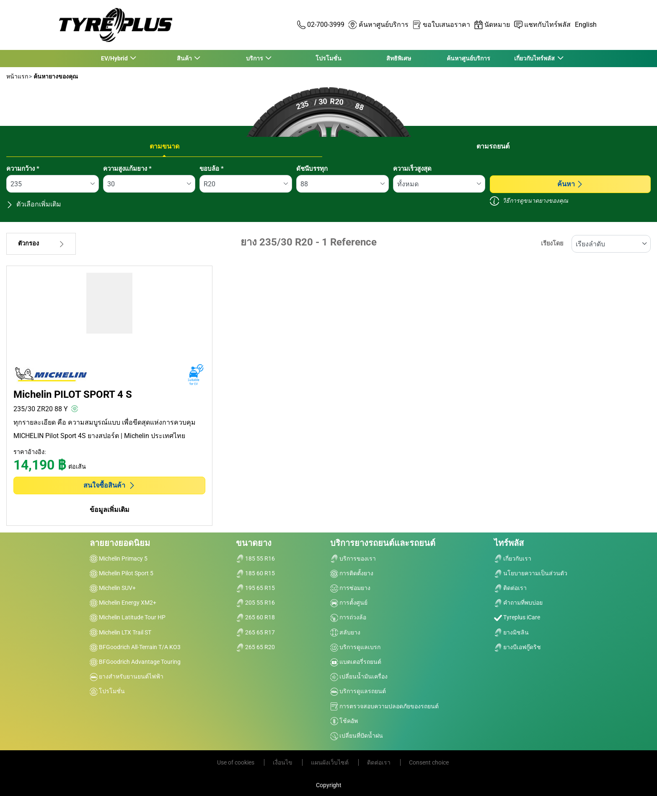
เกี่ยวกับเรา (512, 558)
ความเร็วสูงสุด (412, 168)
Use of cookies (236, 762)
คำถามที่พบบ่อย (518, 602)
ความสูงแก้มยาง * (127, 168)
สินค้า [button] (184, 58)
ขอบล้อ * (211, 168)
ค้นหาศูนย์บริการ (468, 58)
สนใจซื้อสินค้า (109, 485)
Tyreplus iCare (517, 617)
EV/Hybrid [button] (115, 58)
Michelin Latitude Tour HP (128, 617)
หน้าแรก (17, 76)
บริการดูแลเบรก (355, 647)
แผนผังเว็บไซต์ (330, 762)
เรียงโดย (552, 243)
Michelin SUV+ (113, 588)
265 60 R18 (255, 617)
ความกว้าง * (22, 168)
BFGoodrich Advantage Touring (135, 661)
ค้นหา (570, 184)
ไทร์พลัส (509, 543)
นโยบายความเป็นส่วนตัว (530, 573)
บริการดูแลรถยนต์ (358, 691)
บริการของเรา (353, 558)
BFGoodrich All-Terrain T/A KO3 (135, 647)
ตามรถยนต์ (493, 146)
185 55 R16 (255, 558)
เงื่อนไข (283, 762)
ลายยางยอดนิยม (120, 543)
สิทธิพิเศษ (398, 58)
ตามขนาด (164, 146)
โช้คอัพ (344, 721)
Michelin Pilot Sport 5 (121, 573)
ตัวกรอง (41, 243)
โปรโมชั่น (328, 58)
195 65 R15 (255, 588)
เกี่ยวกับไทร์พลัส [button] (535, 58)
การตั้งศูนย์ (348, 602)
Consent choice (429, 762)
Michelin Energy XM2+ (123, 602)
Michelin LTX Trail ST (120, 632)
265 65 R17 (255, 632)
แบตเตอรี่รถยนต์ (355, 661)
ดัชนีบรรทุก (312, 168)
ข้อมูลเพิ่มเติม (109, 510)
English (586, 25)
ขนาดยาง (254, 543)
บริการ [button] (255, 58)
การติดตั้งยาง (351, 573)
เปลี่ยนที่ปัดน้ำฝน (356, 735)
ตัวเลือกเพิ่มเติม (33, 204)
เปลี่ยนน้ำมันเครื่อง (359, 676)
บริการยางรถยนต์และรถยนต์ (382, 543)
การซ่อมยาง (350, 588)
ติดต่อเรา (510, 588)
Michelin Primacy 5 (118, 558)
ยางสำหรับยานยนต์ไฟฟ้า (126, 676)
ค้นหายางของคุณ (55, 76)
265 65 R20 (255, 647)
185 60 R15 (255, 573)
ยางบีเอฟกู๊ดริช (517, 647)
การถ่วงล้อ (348, 617)
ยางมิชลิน (511, 632)
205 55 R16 (255, 602)
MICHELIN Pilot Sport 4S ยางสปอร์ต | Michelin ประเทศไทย (99, 436)
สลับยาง (345, 632)
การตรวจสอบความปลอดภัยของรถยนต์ (384, 706)
